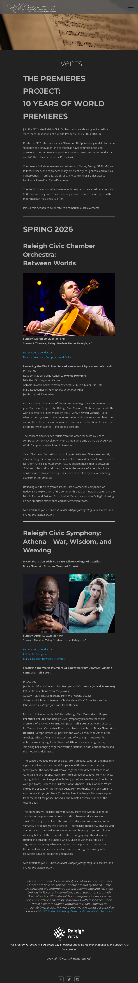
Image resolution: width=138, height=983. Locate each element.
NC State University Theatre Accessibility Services (77, 911)
